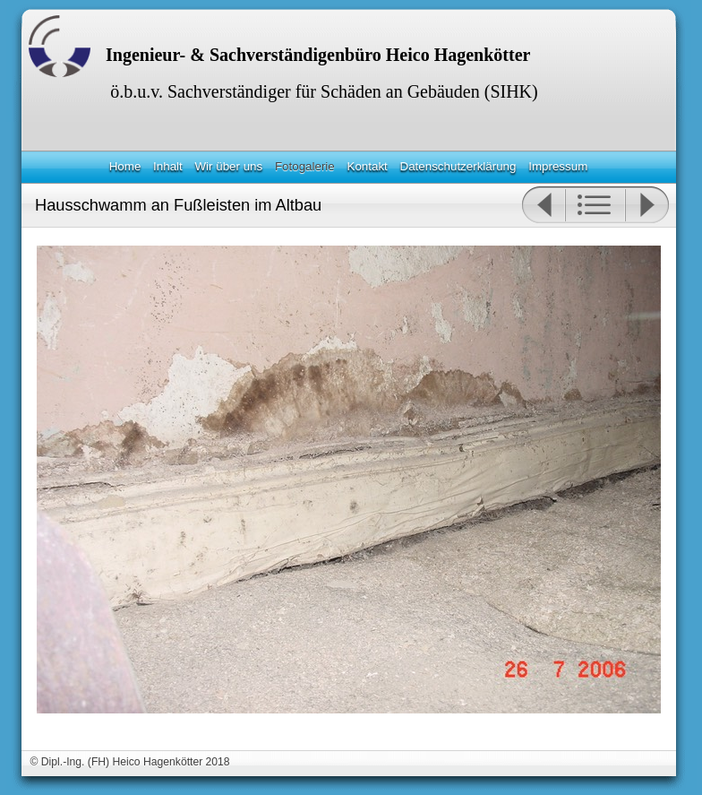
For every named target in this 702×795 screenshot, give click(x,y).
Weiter (647, 205)
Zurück (543, 205)
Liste (595, 205)
